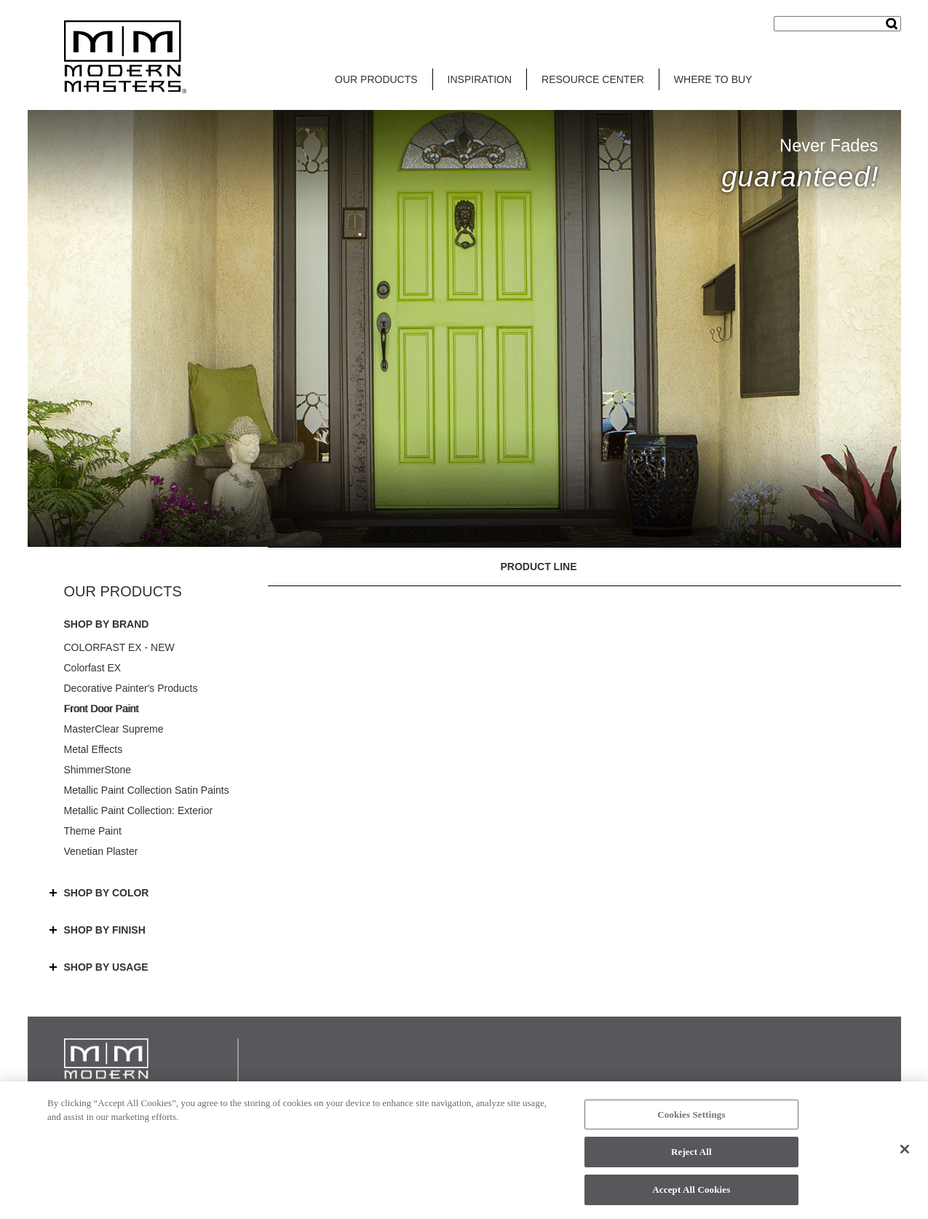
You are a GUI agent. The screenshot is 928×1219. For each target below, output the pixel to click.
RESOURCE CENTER (593, 79)
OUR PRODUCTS (376, 79)
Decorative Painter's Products (131, 688)
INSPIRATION (480, 79)
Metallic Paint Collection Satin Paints (146, 790)
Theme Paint (93, 831)
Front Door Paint (101, 708)
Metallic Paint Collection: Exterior (138, 810)
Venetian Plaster (101, 851)
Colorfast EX (93, 668)
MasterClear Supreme (114, 729)
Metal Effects (93, 749)
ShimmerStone (98, 770)
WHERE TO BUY (713, 79)
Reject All (691, 1156)
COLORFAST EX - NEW (119, 647)
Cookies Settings (691, 1118)
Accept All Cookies (691, 1193)
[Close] (905, 1153)
